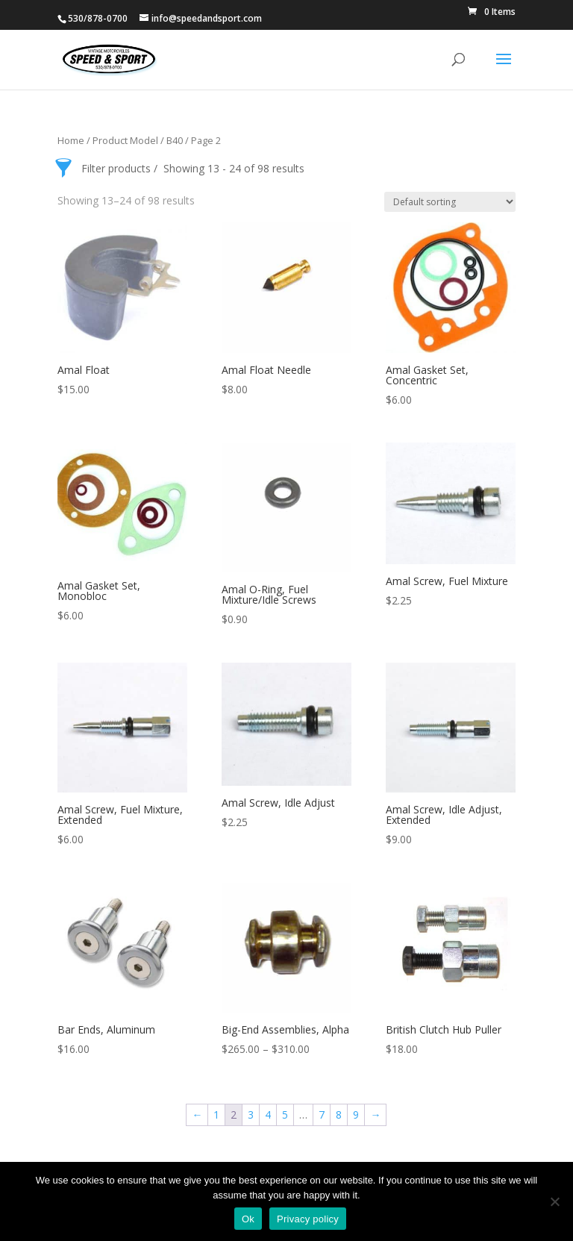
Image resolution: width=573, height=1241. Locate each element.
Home (70, 140)
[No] (554, 1201)
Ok (248, 1219)
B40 (174, 140)
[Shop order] (450, 202)
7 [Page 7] (322, 1114)
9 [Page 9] (356, 1114)
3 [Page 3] (251, 1114)
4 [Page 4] (268, 1114)
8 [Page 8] (339, 1114)
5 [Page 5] (285, 1114)
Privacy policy (308, 1219)
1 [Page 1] (216, 1114)
